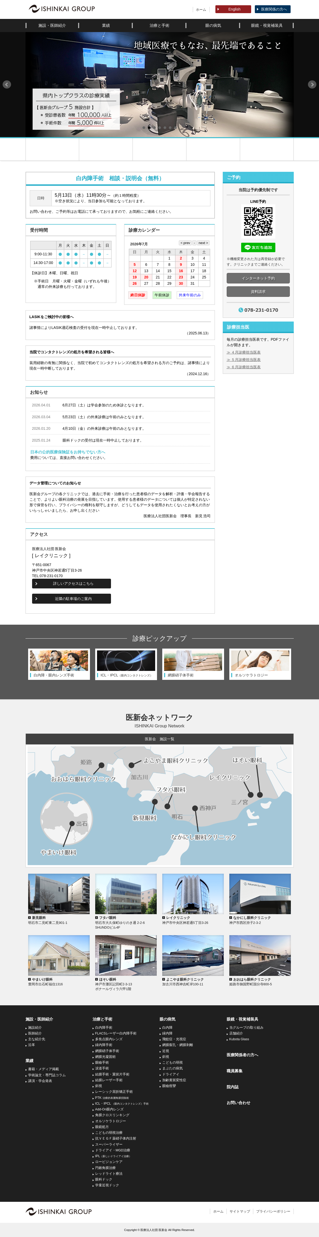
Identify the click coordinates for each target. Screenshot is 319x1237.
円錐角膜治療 (105, 1168)
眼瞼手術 (102, 1062)
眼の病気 (213, 25)
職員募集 (234, 1071)
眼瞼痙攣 (169, 1086)
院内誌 (233, 1087)
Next (312, 84)
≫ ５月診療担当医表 (244, 360)
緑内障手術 (103, 1045)
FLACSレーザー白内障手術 (116, 1033)
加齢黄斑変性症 (174, 1080)
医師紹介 (35, 1033)
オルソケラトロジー (110, 1121)
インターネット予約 (258, 278)
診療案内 (159, 149)
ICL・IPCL (122, 1103)
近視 (165, 1051)
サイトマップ (240, 1211)
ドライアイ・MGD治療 (112, 1150)
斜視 (98, 1086)
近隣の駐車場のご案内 (73, 599)
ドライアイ (170, 1074)
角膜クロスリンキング (112, 1115)
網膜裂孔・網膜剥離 (177, 1045)
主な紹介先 (36, 1039)
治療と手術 (159, 25)
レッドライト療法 (109, 1174)
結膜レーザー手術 (109, 1080)
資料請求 (258, 291)
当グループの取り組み (246, 1027)
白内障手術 (103, 1027)
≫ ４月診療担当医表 (244, 352)
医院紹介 (106, 149)
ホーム (201, 10)
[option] (59, 664)
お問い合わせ (238, 1102)
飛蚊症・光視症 (174, 1039)
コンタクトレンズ (213, 149)
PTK (112, 1098)
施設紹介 (35, 1027)
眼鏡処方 (102, 1127)
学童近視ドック (107, 1185)
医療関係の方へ (274, 9)
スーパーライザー (109, 1144)
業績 (106, 25)
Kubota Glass (239, 1039)
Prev (7, 84)
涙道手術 (102, 1068)
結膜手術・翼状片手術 (112, 1074)
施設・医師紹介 (52, 25)
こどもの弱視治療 (109, 1133)
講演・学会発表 (40, 1081)
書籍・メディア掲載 (43, 1069)
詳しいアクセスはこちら (73, 583)
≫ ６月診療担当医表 (244, 367)
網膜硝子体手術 (107, 1051)
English (235, 9)
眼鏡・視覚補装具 (267, 25)
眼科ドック (103, 1179)
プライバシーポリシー (273, 1211)
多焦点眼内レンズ (109, 1039)
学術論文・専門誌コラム (47, 1075)
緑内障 (167, 1033)
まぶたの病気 (172, 1068)
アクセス (266, 149)
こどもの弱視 (172, 1062)
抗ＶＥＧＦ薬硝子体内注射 (115, 1138)
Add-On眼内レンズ (109, 1109)
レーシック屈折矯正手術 (114, 1092)
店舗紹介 (236, 1033)
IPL (113, 1156)
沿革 (31, 1045)
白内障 (167, 1027)
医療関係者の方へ (242, 1055)
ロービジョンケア (109, 1162)
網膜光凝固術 (105, 1057)
